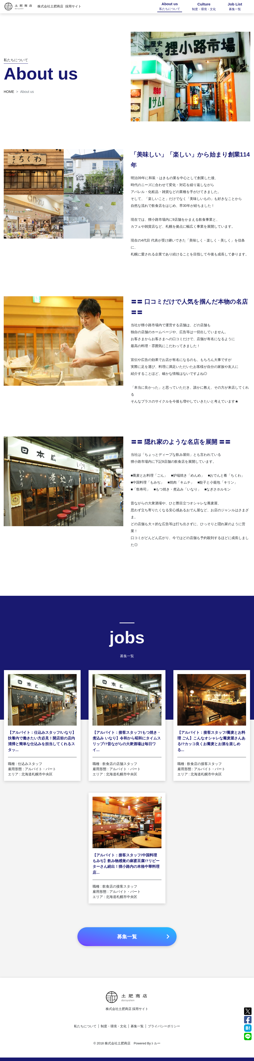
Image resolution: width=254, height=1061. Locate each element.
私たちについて (85, 1026)
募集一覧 (137, 1026)
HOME (9, 92)
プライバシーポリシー (164, 1026)
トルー (155, 1043)
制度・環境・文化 (114, 1026)
